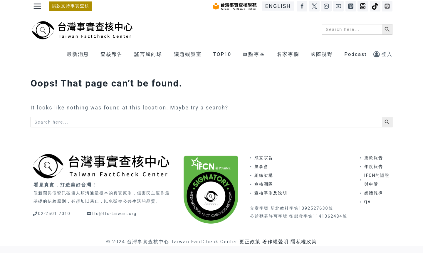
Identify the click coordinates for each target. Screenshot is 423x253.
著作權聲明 (275, 241)
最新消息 (78, 54)
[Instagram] (326, 6)
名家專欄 (288, 54)
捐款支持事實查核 (70, 6)
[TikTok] (375, 6)
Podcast (355, 54)
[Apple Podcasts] (350, 6)
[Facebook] (302, 6)
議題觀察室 (188, 54)
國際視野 (321, 54)
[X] (314, 6)
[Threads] (362, 6)
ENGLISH (278, 6)
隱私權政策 (304, 241)
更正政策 (250, 241)
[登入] (382, 54)
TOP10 (222, 54)
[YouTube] (338, 6)
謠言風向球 (148, 54)
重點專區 (254, 54)
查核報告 (111, 54)
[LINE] (387, 6)
